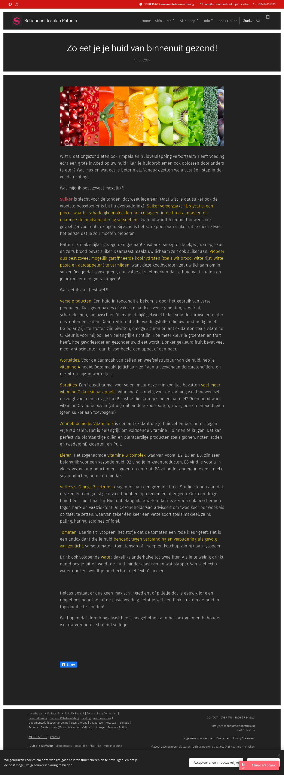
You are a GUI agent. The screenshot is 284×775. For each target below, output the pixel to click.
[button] (227, 21)
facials (91, 713)
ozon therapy (79, 722)
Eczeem (33, 727)
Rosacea (111, 722)
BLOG (238, 717)
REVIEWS (249, 717)
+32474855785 (266, 4)
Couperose (96, 722)
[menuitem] (104, 21)
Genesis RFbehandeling (64, 718)
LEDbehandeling (58, 722)
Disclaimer (223, 738)
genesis (55, 737)
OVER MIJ (226, 717)
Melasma (73, 727)
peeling (86, 718)
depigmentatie (37, 722)
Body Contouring (107, 713)
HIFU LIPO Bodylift (73, 713)
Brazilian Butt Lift (117, 727)
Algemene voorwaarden (199, 738)
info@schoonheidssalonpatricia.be (226, 4)
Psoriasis (124, 722)
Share (68, 664)
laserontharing (38, 718)
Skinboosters (64, 745)
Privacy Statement (243, 738)
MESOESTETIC (38, 737)
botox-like (80, 745)
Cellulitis (87, 727)
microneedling (102, 718)
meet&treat (36, 713)
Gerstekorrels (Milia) (53, 727)
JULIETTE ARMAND (41, 746)
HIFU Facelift (52, 713)
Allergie (100, 727)
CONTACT (212, 717)
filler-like (95, 745)
